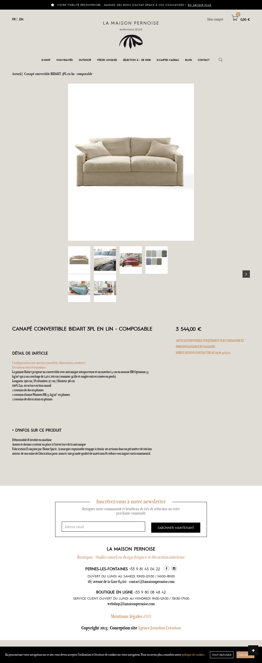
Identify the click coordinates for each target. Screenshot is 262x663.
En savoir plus (199, 4)
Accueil (16, 73)
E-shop (45, 59)
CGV (147, 616)
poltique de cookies (193, 654)
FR (13, 19)
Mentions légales (126, 616)
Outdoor (85, 59)
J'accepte (245, 655)
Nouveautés (64, 59)
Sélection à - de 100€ (137, 59)
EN (21, 19)
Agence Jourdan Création (159, 628)
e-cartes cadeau (168, 59)
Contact (203, 59)
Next (246, 274)
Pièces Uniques (107, 59)
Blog (188, 59)
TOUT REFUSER (221, 655)
